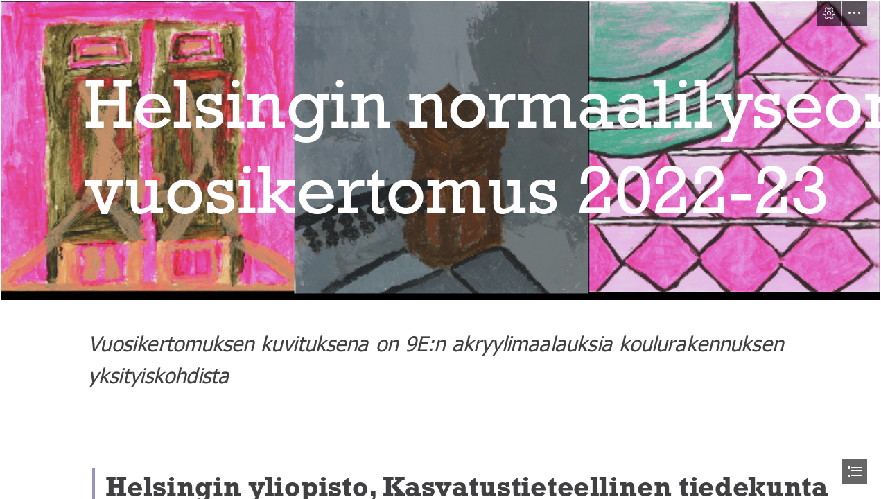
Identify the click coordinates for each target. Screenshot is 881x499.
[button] (829, 13)
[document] (440, 249)
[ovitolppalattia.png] (440, 150)
